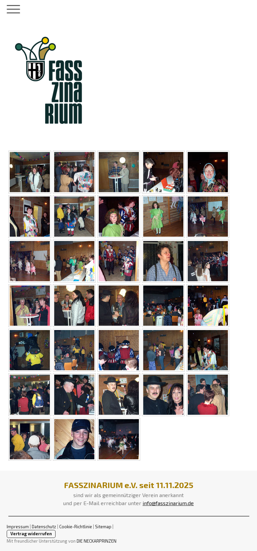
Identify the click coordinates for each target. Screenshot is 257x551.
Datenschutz (44, 526)
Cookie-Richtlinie (75, 526)
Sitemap (103, 526)
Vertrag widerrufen (31, 533)
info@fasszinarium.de (168, 503)
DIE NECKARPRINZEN (96, 541)
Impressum (18, 526)
